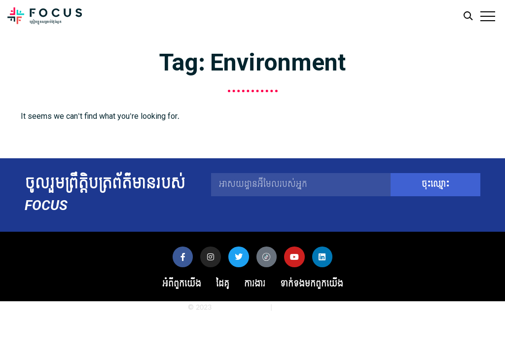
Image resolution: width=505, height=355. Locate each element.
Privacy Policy (295, 307)
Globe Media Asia (241, 307)
